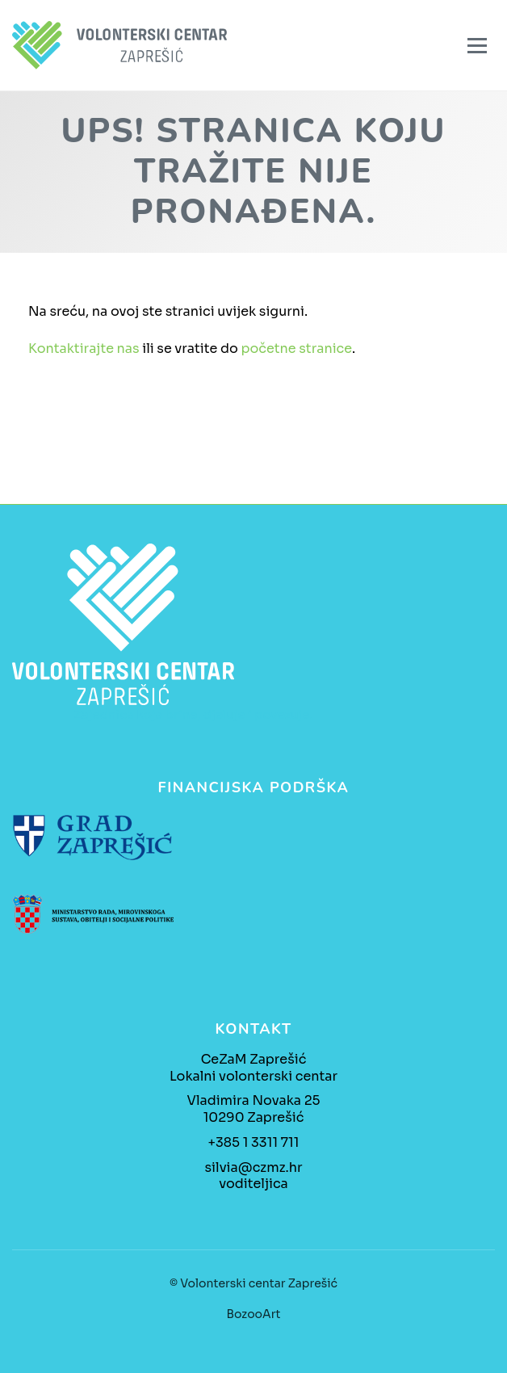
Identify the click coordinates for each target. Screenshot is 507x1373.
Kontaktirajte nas (84, 348)
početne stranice (296, 348)
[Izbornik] (477, 45)
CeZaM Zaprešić (254, 1059)
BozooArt (254, 1314)
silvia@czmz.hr (254, 1167)
